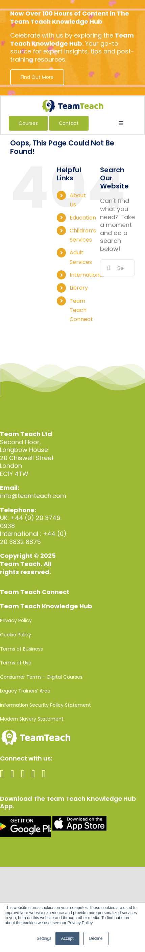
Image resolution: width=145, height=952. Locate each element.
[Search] (108, 267)
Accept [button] (67, 938)
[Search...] (117, 267)
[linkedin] (33, 774)
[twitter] (12, 774)
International (87, 275)
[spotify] (44, 774)
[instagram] (23, 774)
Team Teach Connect (81, 310)
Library (79, 288)
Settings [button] (44, 938)
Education (83, 218)
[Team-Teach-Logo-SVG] (72, 102)
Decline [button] (96, 938)
